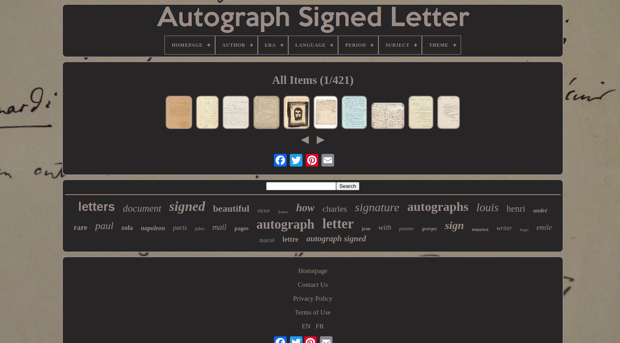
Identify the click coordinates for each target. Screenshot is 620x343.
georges (429, 228)
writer (504, 228)
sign (454, 225)
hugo (524, 229)
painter (406, 228)
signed (187, 206)
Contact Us (313, 284)
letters (96, 207)
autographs (438, 206)
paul (104, 225)
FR (320, 326)
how (305, 208)
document (142, 208)
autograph (286, 224)
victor (263, 211)
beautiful (231, 208)
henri (516, 209)
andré (540, 210)
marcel (266, 240)
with (384, 227)
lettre (290, 239)
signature (377, 207)
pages (241, 228)
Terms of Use (313, 312)
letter (338, 223)
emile (544, 227)
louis (487, 207)
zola (127, 227)
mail (219, 227)
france (283, 212)
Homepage (312, 271)
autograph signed (336, 238)
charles (334, 209)
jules (200, 228)
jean (366, 228)
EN (306, 326)
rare (80, 227)
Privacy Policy (313, 298)
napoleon (153, 228)
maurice (480, 229)
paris (180, 227)
